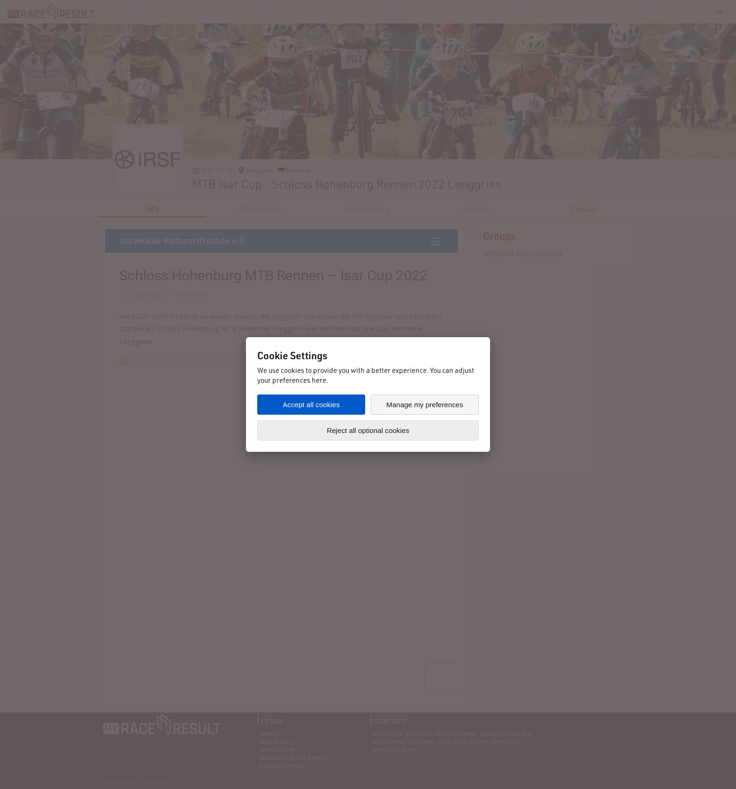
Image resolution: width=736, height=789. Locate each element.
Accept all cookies (311, 405)
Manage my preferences (424, 405)
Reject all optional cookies (368, 430)
